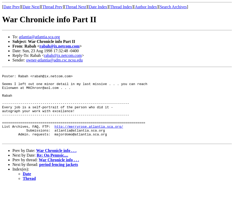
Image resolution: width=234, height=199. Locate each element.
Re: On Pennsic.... (52, 169)
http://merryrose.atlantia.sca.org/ (89, 138)
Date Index (98, 7)
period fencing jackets (58, 178)
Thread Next (75, 7)
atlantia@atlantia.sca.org (39, 37)
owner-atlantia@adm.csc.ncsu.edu (54, 60)
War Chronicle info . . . (56, 164)
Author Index (146, 7)
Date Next (31, 7)
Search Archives (173, 7)
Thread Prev (52, 7)
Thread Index (121, 7)
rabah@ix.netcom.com (59, 46)
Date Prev (11, 7)
